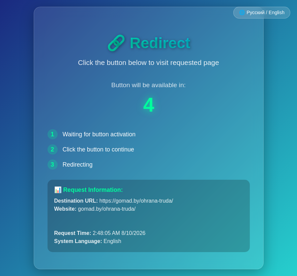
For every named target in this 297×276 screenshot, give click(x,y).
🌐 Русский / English (262, 12)
